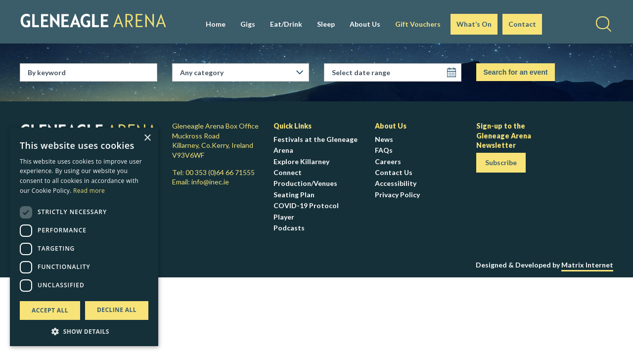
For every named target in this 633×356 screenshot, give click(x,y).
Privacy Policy (397, 194)
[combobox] (244, 73)
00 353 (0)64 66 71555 (220, 172)
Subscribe (501, 162)
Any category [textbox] (202, 72)
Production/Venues (305, 183)
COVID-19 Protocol (306, 205)
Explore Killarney (301, 161)
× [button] (147, 138)
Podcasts (289, 227)
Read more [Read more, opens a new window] (89, 190)
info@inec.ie (210, 182)
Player (283, 217)
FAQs (384, 150)
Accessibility (395, 183)
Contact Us (393, 172)
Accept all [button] (50, 310)
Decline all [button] (116, 310)
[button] (84, 331)
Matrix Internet (587, 265)
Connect (287, 172)
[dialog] (84, 237)
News (384, 139)
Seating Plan (294, 194)
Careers (388, 161)
